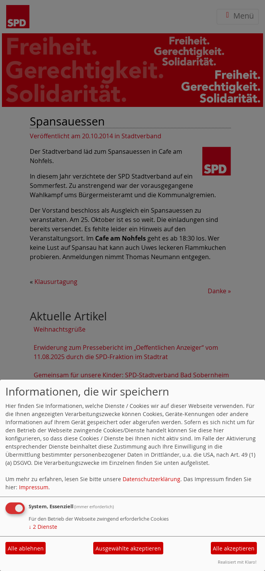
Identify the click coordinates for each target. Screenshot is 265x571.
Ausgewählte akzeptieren (128, 548)
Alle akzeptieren (234, 548)
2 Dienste (43, 526)
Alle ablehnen (26, 548)
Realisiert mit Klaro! (237, 562)
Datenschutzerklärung (151, 479)
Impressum (33, 487)
